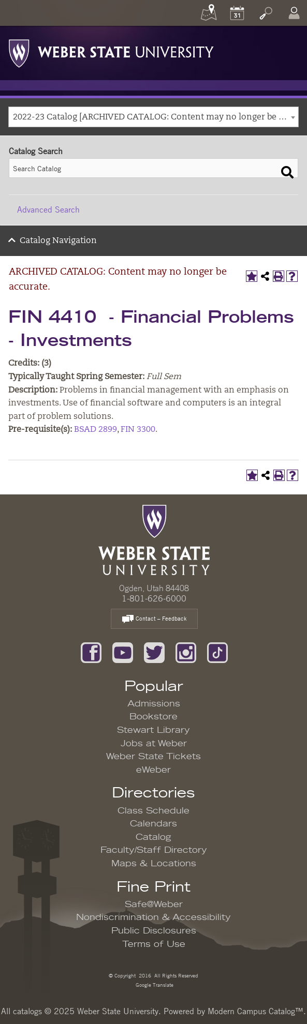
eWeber (153, 770)
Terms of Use (153, 944)
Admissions (153, 704)
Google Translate (153, 984)
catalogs (27, 1011)
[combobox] (153, 117)
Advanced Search (48, 209)
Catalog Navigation (58, 241)
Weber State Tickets (153, 756)
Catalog (153, 837)
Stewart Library (153, 730)
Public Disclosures (153, 931)
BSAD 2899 (95, 430)
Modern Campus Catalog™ (255, 1011)
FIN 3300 (138, 430)
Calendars (153, 824)
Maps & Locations (153, 864)
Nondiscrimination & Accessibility (153, 917)
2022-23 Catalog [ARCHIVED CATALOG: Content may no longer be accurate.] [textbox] (155, 117)
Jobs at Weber (154, 744)
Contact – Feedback (154, 619)
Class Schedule (153, 811)
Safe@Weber (154, 904)
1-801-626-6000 (154, 598)
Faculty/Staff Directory (153, 850)
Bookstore (153, 717)
